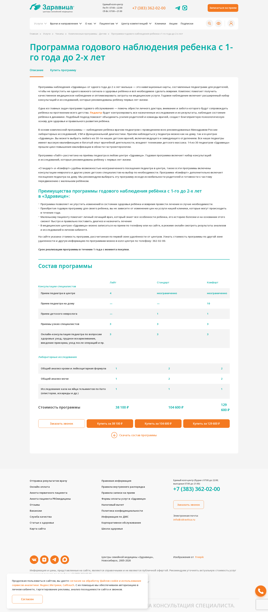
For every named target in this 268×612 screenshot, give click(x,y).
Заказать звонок (61, 423)
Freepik (199, 557)
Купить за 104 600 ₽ (158, 423)
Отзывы (35, 504)
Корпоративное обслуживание (121, 522)
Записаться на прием (223, 7)
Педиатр (96, 112)
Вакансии (36, 510)
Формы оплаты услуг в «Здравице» (124, 498)
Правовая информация (116, 480)
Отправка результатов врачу (48, 480)
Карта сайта (38, 528)
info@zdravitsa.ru (184, 519)
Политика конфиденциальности (122, 510)
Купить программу (63, 70)
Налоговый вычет (113, 504)
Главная (34, 33)
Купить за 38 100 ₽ (110, 423)
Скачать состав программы (134, 435)
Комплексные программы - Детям (87, 33)
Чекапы (59, 33)
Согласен (27, 599)
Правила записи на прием (118, 492)
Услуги (47, 33)
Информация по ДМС (115, 516)
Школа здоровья (112, 528)
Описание (36, 70)
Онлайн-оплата (40, 486)
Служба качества (41, 516)
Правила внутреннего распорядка (123, 486)
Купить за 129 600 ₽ (206, 423)
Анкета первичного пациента (48, 492)
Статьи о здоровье (42, 522)
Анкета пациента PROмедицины (50, 498)
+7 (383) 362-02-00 (149, 7)
